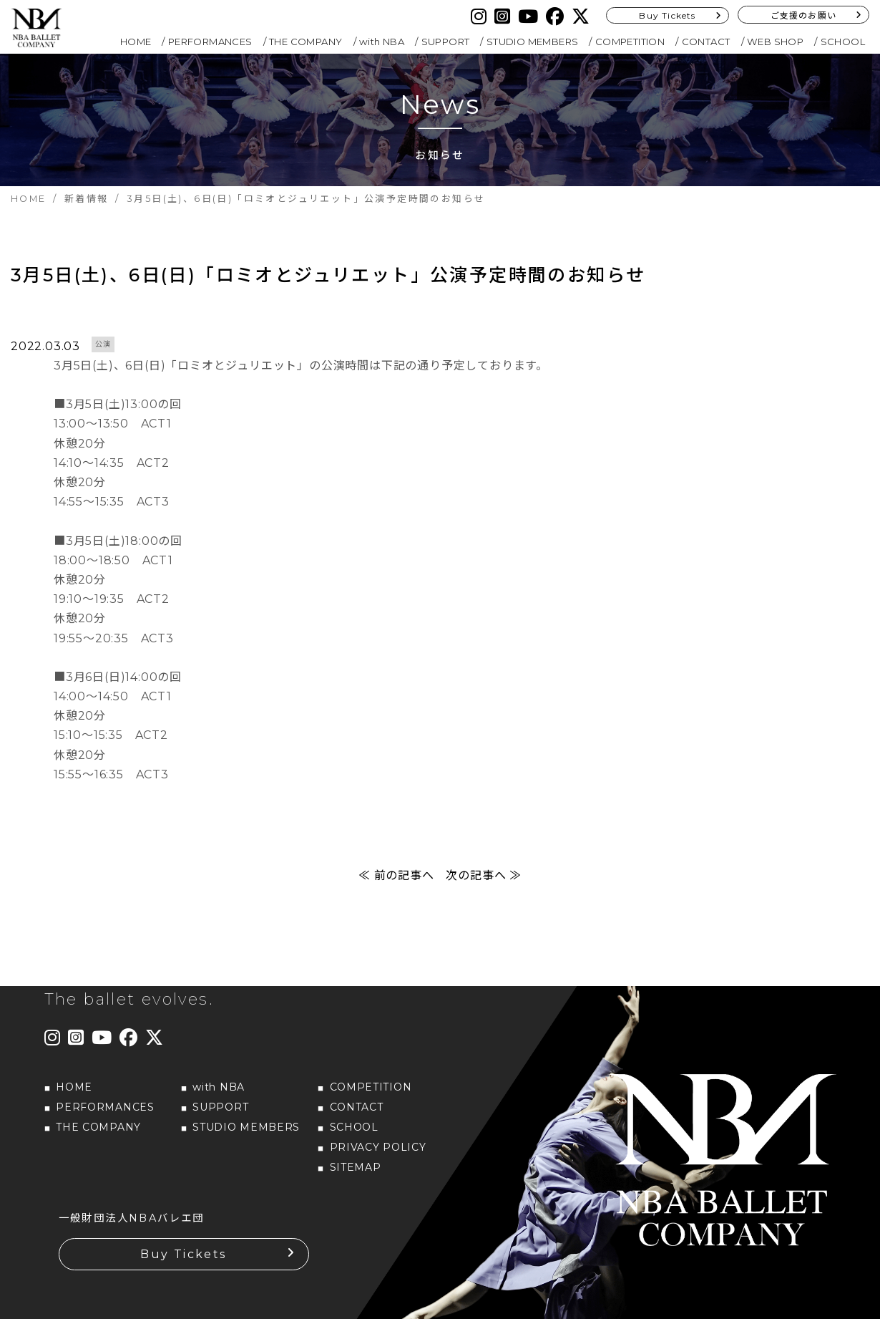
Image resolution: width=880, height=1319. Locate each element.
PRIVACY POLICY (378, 1147)
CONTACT (706, 41)
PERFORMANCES (210, 41)
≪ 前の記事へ (396, 875)
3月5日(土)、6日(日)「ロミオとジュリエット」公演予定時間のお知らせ (328, 275)
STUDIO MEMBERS (533, 41)
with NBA (381, 41)
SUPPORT (445, 41)
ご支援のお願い (803, 15)
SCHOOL (843, 41)
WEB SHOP (775, 41)
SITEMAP (355, 1167)
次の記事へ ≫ (484, 875)
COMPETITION (630, 41)
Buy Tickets (667, 15)
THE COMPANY (305, 41)
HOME (136, 41)
